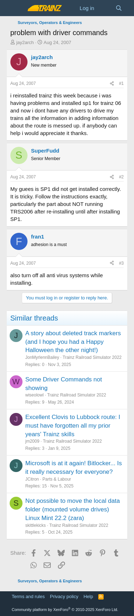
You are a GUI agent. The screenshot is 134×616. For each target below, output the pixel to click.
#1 (121, 83)
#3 (121, 263)
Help (88, 596)
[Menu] (16, 8)
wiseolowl (34, 395)
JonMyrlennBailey (42, 357)
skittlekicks (35, 525)
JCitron (32, 479)
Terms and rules (28, 596)
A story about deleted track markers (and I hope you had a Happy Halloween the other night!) (73, 342)
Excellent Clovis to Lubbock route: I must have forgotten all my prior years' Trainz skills (72, 426)
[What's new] (105, 8)
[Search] (119, 8)
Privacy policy (64, 596)
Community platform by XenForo (65, 609)
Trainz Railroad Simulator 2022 (92, 357)
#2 (121, 176)
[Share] (111, 84)
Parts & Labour (57, 479)
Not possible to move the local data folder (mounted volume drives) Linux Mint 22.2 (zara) (72, 509)
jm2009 (32, 441)
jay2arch (25, 42)
